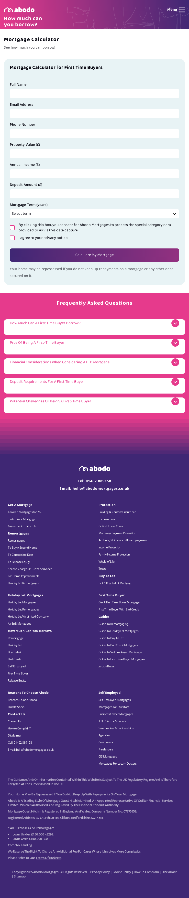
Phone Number (22, 124)
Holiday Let (15, 645)
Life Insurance (107, 519)
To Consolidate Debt (20, 555)
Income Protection (110, 547)
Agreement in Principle (22, 526)
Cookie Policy (121, 872)
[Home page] (19, 9)
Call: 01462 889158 (20, 742)
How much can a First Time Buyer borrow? (45, 323)
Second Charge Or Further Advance (30, 569)
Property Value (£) (25, 144)
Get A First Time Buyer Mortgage (119, 602)
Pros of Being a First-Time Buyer (37, 343)
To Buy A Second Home (22, 547)
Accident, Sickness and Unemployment (123, 540)
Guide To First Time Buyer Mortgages (122, 659)
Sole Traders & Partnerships (116, 728)
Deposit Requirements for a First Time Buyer (47, 382)
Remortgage (15, 638)
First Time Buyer (18, 673)
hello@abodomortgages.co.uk (101, 488)
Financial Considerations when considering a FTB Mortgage (60, 362)
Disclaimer (14, 735)
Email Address (21, 104)
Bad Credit (14, 659)
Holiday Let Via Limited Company (28, 616)
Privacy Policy (100, 872)
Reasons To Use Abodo (22, 700)
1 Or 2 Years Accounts (112, 721)
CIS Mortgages (108, 756)
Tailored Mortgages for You (25, 512)
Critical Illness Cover (111, 526)
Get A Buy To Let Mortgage (115, 583)
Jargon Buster (107, 666)
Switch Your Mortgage (21, 519)
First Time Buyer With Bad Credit (119, 609)
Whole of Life (107, 561)
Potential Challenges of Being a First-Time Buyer (50, 401)
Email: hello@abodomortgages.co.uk (31, 750)
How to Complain (146, 872)
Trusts (102, 569)
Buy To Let (14, 652)
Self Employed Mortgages (115, 700)
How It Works (16, 707)
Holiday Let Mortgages (22, 602)
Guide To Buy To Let (111, 638)
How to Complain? (19, 728)
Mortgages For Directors (114, 707)
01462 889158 (98, 481)
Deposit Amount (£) (26, 184)
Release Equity (17, 680)
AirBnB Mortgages (19, 623)
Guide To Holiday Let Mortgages (119, 631)
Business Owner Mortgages (116, 714)
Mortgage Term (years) (28, 204)
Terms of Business (48, 857)
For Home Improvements (23, 576)
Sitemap (20, 876)
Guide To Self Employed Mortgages (121, 652)
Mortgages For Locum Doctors (118, 763)
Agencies (104, 735)
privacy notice (55, 238)
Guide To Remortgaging (113, 624)
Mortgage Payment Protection (117, 533)
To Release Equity (19, 562)
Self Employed (17, 666)
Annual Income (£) (25, 164)
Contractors (106, 742)
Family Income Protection (114, 554)
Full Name (18, 84)
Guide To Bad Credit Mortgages (118, 645)
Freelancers (106, 749)
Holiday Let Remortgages (23, 583)
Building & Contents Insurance (117, 512)
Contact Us (15, 721)
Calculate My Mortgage (94, 255)
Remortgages (16, 540)
